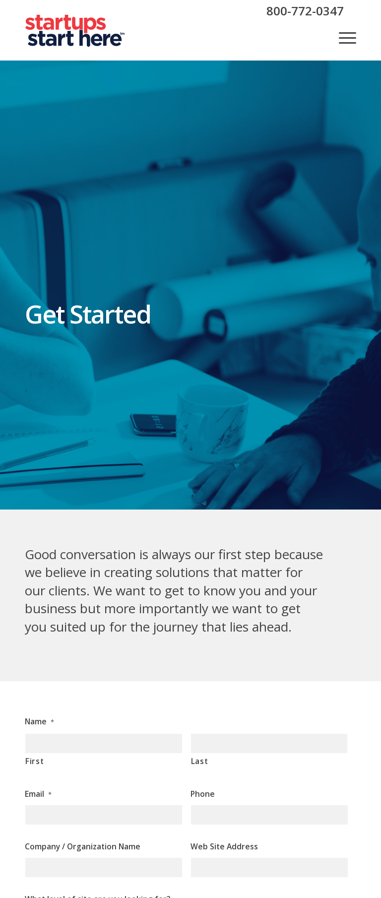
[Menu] (342, 37)
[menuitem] (342, 37)
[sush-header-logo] (75, 30)
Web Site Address (224, 846)
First (34, 761)
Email (38, 794)
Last (199, 761)
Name (39, 721)
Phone (202, 794)
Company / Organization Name (82, 846)
